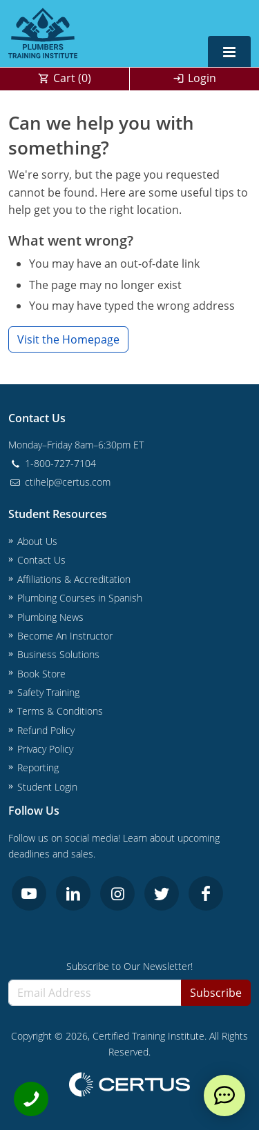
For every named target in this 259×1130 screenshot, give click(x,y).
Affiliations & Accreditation (74, 579)
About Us (37, 541)
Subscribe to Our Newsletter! (129, 966)
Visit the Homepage (68, 339)
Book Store (41, 673)
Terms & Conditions (60, 710)
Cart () (72, 78)
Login (202, 78)
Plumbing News (50, 617)
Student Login (47, 786)
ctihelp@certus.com (59, 481)
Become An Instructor (65, 635)
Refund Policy (46, 730)
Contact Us (41, 559)
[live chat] (224, 1095)
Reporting (38, 767)
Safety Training (48, 692)
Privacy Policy (45, 748)
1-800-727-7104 (52, 463)
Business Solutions (58, 654)
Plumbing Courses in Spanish (79, 597)
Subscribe (216, 992)
